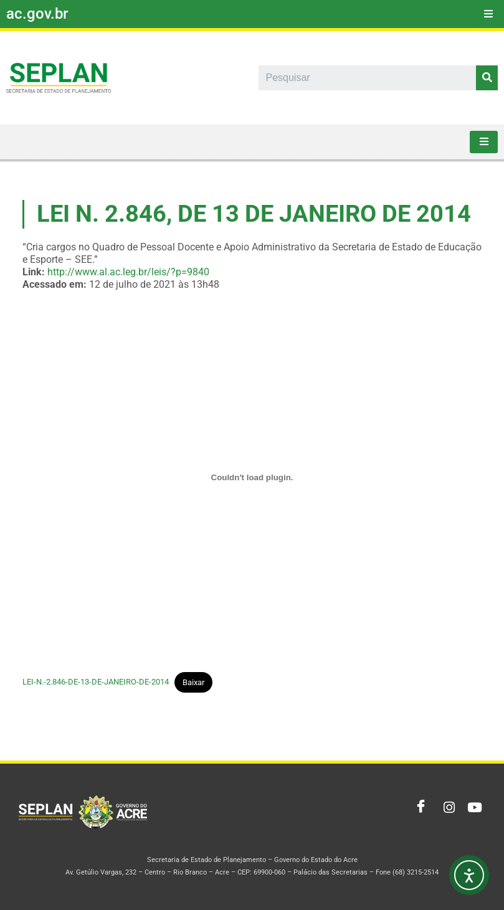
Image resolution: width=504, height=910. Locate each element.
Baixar (193, 682)
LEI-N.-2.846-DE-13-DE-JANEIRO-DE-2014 (95, 682)
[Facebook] (418, 808)
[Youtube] (473, 808)
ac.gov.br (37, 13)
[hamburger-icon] (488, 14)
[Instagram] (445, 808)
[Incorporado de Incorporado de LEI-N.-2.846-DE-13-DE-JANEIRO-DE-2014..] (252, 478)
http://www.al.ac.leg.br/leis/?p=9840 (128, 272)
